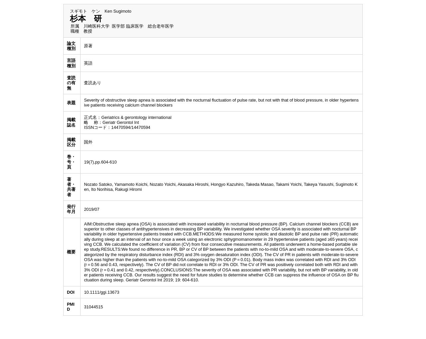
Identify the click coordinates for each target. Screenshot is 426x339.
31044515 (93, 306)
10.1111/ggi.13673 (101, 292)
